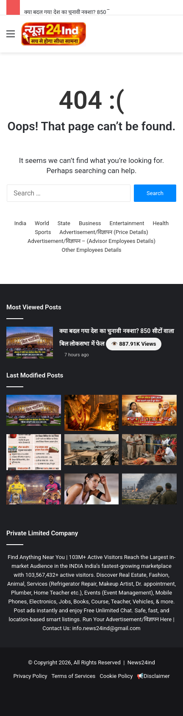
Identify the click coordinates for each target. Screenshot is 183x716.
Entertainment (127, 223)
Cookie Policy (116, 676)
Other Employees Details (91, 250)
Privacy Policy (30, 676)
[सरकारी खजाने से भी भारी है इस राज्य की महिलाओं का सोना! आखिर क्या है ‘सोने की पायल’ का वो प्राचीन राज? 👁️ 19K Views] (91, 413)
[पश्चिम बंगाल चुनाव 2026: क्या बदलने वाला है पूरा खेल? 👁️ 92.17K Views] (149, 410)
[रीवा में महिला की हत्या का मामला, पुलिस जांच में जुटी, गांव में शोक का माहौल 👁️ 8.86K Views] (149, 449)
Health (160, 223)
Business (90, 223)
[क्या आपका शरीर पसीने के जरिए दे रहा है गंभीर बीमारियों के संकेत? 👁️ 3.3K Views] (91, 489)
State (64, 223)
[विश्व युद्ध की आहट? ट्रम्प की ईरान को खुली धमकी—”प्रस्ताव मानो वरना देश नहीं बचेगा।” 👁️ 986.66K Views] (149, 489)
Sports (43, 232)
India (20, 223)
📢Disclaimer (153, 676)
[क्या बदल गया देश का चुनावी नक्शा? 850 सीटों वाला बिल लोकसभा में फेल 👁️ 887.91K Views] (29, 342)
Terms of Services (73, 676)
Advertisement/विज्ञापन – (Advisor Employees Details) (91, 241)
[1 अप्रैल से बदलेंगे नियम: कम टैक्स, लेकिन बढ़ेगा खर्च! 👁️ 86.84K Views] (33, 452)
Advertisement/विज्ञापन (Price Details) (103, 232)
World (42, 223)
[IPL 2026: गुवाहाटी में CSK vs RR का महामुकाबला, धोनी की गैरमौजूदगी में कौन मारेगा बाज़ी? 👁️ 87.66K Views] (33, 489)
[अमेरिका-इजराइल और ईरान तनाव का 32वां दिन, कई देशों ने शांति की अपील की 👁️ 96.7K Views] (91, 449)
